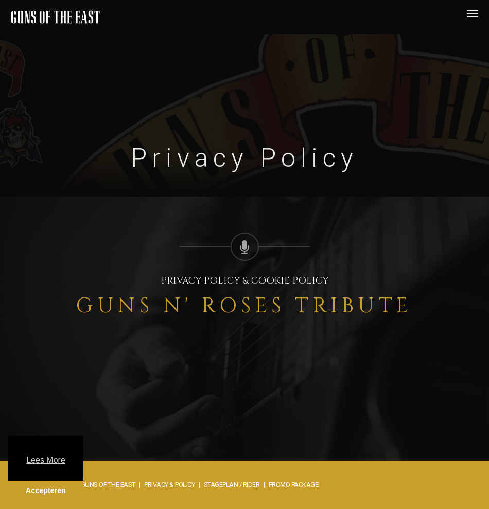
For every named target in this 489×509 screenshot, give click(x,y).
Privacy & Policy (169, 484)
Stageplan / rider (232, 484)
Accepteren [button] (46, 490)
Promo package (294, 484)
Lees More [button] (45, 459)
